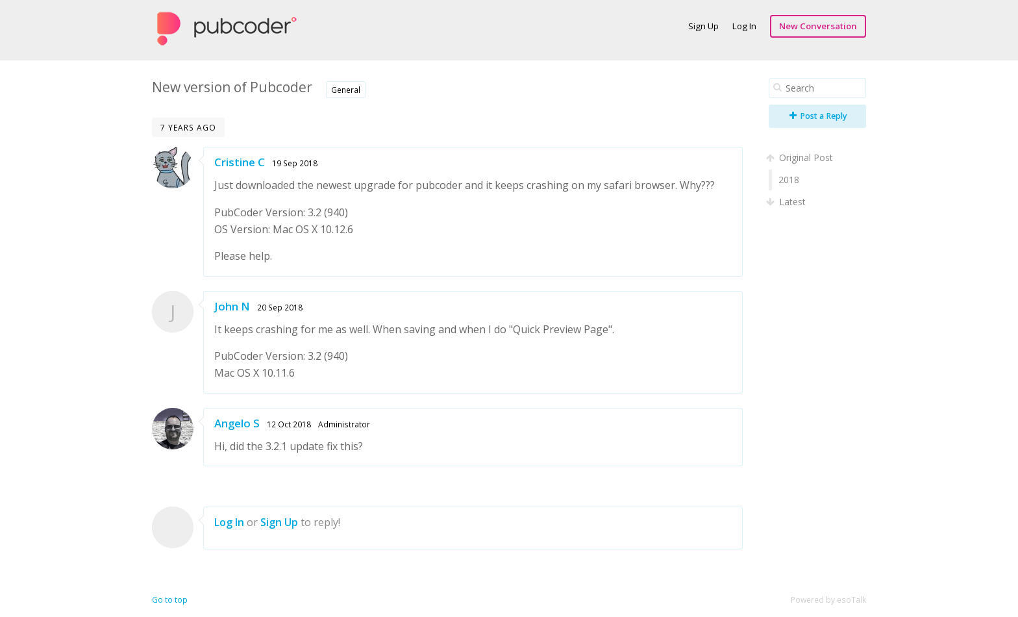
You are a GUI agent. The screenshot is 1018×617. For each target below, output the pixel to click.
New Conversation (818, 26)
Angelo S (237, 423)
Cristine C (239, 162)
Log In (744, 26)
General (345, 89)
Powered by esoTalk (828, 599)
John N (232, 306)
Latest (787, 201)
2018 (788, 179)
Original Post (801, 157)
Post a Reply (818, 115)
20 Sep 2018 (280, 307)
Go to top (170, 599)
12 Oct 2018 (289, 424)
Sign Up (703, 26)
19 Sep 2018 (294, 163)
